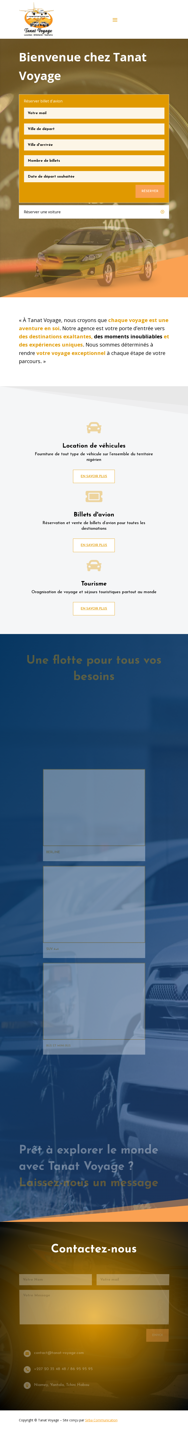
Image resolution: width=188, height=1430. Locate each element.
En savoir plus (94, 476)
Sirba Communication (101, 1420)
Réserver (149, 191)
